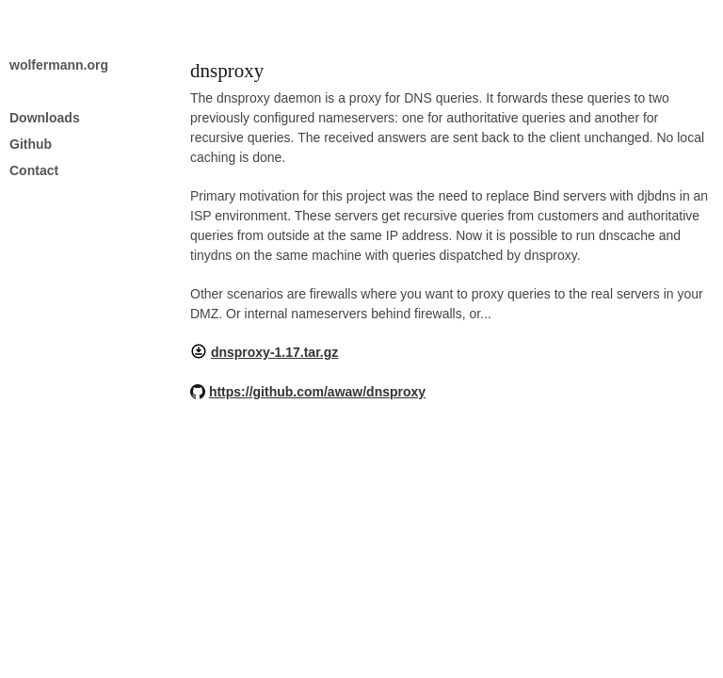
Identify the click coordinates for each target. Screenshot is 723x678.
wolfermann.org (58, 65)
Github (30, 144)
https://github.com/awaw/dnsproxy (317, 391)
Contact (33, 170)
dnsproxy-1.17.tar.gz (274, 352)
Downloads (44, 117)
